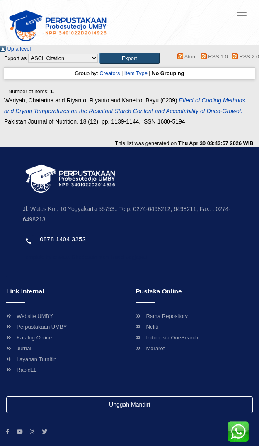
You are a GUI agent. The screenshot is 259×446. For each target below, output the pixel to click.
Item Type (136, 73)
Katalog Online (29, 337)
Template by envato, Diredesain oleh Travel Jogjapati (85, 257)
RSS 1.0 (213, 56)
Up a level (15, 49)
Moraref (150, 348)
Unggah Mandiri (129, 404)
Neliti (147, 327)
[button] (129, 58)
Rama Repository (162, 316)
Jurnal (18, 348)
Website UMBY (29, 316)
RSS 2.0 (244, 56)
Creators (109, 73)
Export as (15, 58)
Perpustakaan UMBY (36, 327)
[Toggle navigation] (241, 16)
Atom (186, 56)
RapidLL (21, 370)
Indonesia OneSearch (167, 337)
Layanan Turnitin (31, 359)
